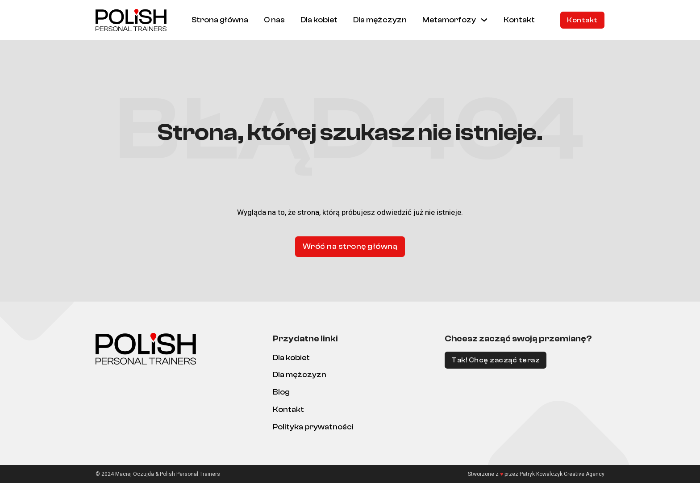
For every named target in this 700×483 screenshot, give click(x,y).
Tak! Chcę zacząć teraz (495, 360)
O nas (274, 20)
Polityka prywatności (313, 427)
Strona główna (220, 20)
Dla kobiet (319, 20)
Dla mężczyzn (380, 20)
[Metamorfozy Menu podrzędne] (484, 20)
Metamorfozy (449, 20)
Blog (281, 392)
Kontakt (519, 20)
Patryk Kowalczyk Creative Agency (562, 474)
